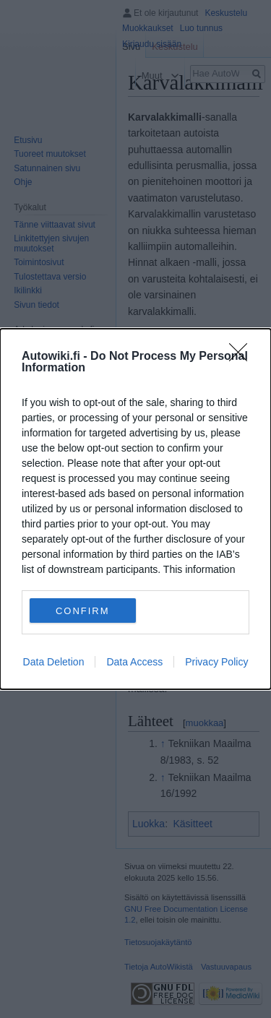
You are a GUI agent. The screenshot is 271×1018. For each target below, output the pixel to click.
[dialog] (135, 509)
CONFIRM (83, 610)
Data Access (134, 662)
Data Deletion (54, 662)
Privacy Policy (216, 662)
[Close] (243, 357)
